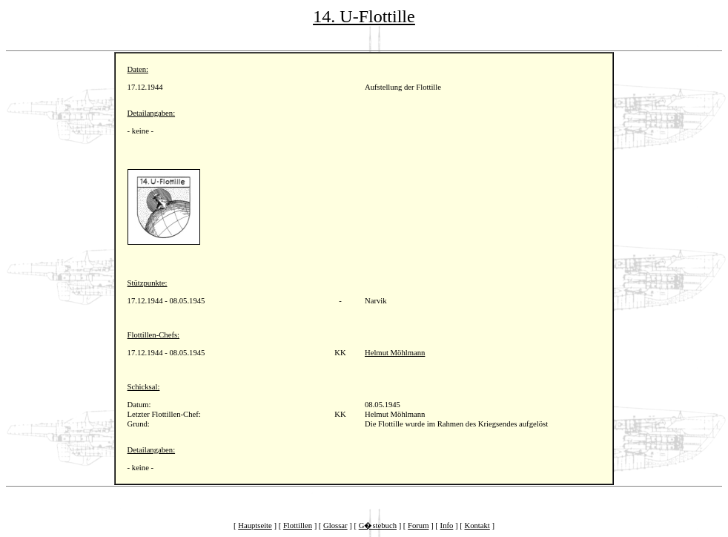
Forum (418, 525)
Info (447, 525)
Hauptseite (255, 525)
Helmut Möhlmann (395, 353)
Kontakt (476, 525)
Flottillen (297, 525)
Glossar (335, 525)
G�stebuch (378, 525)
